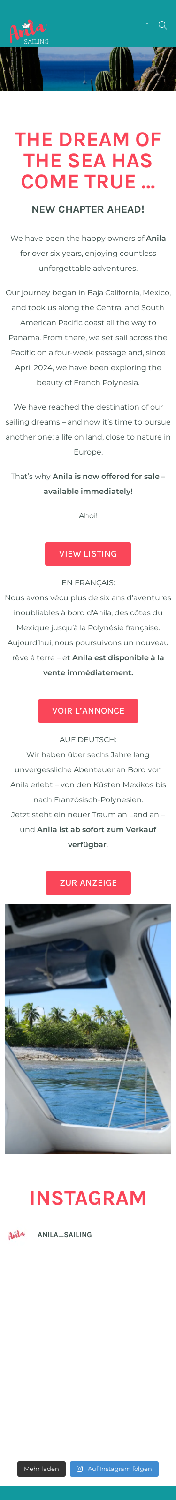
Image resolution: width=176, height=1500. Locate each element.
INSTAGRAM (88, 1198)
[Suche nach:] (160, 26)
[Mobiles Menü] (149, 26)
